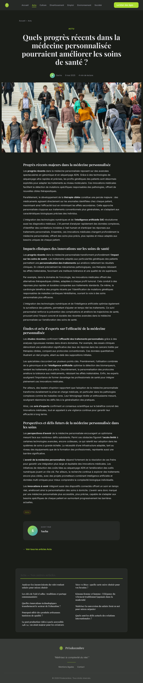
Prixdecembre (71, 648)
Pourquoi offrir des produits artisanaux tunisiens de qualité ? (41, 614)
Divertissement (57, 5)
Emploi (70, 5)
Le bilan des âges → (126, 5)
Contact (80, 667)
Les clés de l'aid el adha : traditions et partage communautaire (44, 595)
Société (98, 5)
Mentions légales (66, 667)
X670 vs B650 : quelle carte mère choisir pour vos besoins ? (97, 586)
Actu (34, 5)
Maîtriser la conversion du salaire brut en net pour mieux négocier (97, 607)
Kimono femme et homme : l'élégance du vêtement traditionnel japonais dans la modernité (95, 596)
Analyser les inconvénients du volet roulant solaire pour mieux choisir (43, 586)
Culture (43, 5)
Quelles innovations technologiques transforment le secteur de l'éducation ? (41, 605)
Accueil (25, 5)
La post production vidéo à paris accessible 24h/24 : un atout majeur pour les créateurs (43, 623)
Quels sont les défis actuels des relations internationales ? (95, 617)
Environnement (84, 5)
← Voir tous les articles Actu (37, 549)
